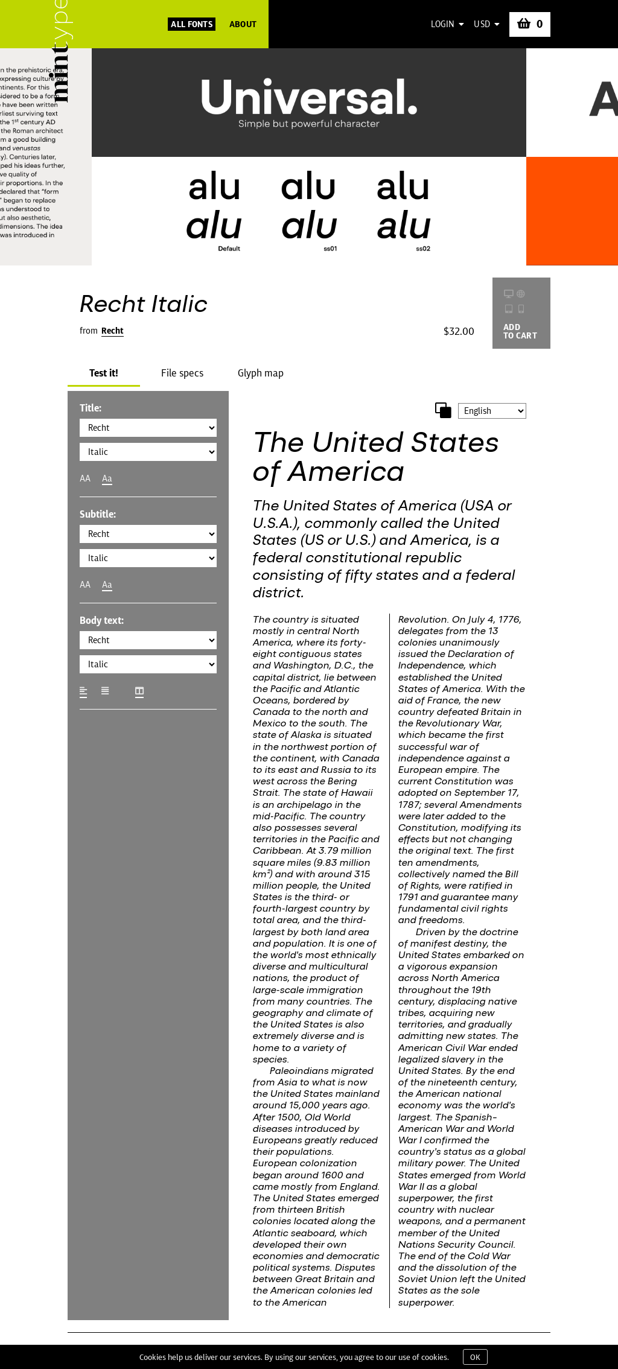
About (242, 24)
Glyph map (261, 373)
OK (475, 1357)
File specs (182, 373)
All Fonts (191, 24)
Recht (112, 330)
